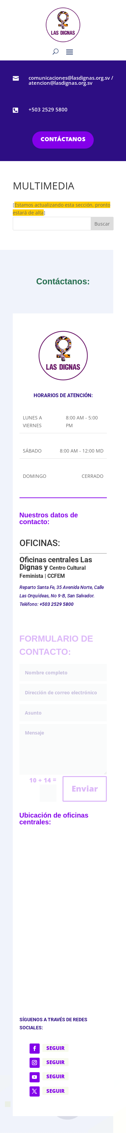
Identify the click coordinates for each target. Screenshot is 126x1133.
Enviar (85, 788)
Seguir (55, 1048)
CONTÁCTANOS (63, 140)
